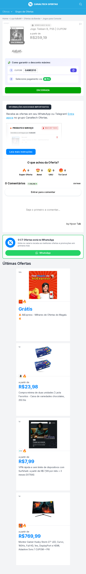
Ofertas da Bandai (32, 19)
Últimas (8, 11)
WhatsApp (43, 253)
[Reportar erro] (80, 24)
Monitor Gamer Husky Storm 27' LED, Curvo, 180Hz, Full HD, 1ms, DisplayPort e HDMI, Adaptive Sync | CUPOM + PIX (41, 546)
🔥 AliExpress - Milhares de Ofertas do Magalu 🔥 (43, 316)
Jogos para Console (52, 19)
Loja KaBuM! (16, 19)
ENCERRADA (43, 90)
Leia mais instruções (20, 151)
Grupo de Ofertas (24, 11)
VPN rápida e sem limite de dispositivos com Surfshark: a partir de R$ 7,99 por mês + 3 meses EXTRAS (41, 471)
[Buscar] (80, 4)
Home (5, 19)
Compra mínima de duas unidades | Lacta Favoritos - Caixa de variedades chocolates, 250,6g (42, 396)
